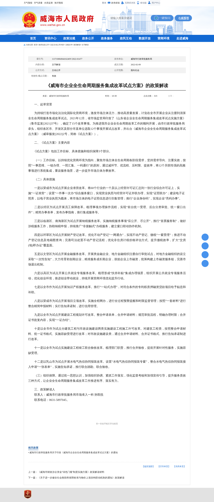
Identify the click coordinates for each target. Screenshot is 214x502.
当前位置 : (30, 45)
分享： (171, 96)
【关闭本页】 (179, 466)
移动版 (143, 3)
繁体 (104, 3)
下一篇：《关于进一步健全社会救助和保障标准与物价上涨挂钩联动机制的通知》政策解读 (76, 477)
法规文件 (68, 45)
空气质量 (38, 3)
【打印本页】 (164, 466)
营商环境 (163, 38)
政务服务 (107, 38)
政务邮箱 (115, 3)
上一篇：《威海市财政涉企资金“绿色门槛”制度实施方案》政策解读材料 (66, 472)
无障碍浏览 (130, 3)
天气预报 (28, 3)
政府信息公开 (44, 45)
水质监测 (48, 3)
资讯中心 (50, 38)
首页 (33, 38)
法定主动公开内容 (57, 45)
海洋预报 (58, 3)
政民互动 (126, 38)
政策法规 (69, 38)
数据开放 (145, 38)
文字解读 (85, 45)
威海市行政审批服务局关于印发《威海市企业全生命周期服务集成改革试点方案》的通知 (73, 452)
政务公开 (88, 38)
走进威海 (182, 38)
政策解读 (77, 45)
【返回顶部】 (148, 466)
